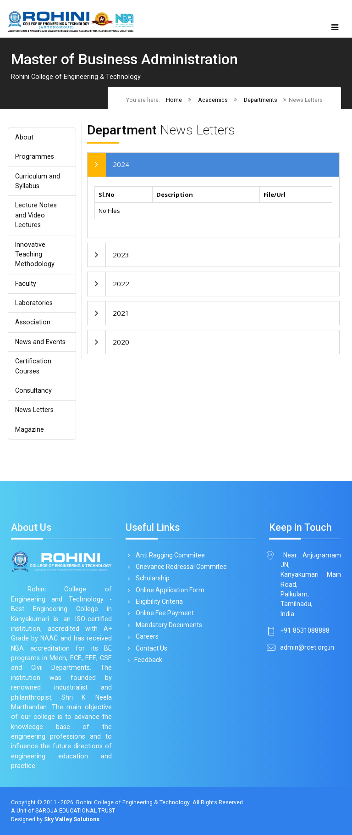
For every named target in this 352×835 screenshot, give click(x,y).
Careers (145, 636)
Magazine (29, 429)
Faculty (25, 283)
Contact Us (149, 648)
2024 (121, 164)
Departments (260, 99)
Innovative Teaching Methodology (35, 254)
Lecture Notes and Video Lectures (36, 214)
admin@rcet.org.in (307, 647)
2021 (121, 312)
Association (32, 322)
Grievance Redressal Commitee (179, 566)
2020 (121, 341)
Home (174, 99)
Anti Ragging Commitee (168, 555)
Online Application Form (168, 590)
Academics (213, 99)
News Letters (34, 409)
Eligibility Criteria (157, 601)
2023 (121, 254)
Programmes (34, 156)
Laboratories (34, 302)
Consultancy (33, 390)
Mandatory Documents (167, 625)
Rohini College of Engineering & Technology (132, 802)
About (24, 137)
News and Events (40, 341)
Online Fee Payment (163, 613)
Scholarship (151, 578)
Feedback (147, 659)
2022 (121, 283)
